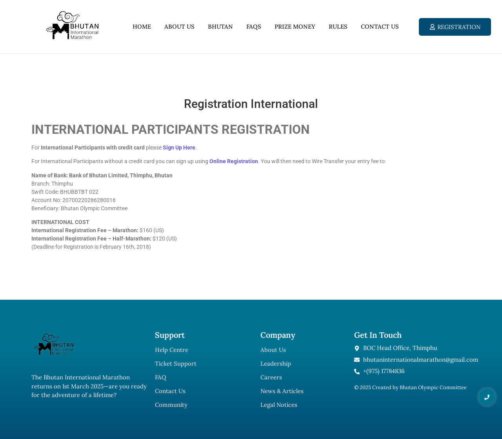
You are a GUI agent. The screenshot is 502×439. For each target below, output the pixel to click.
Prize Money (295, 26)
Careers (271, 377)
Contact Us (380, 26)
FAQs (253, 26)
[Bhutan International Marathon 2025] (72, 25)
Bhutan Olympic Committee (433, 387)
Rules (338, 26)
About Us (179, 26)
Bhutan (220, 26)
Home (142, 26)
